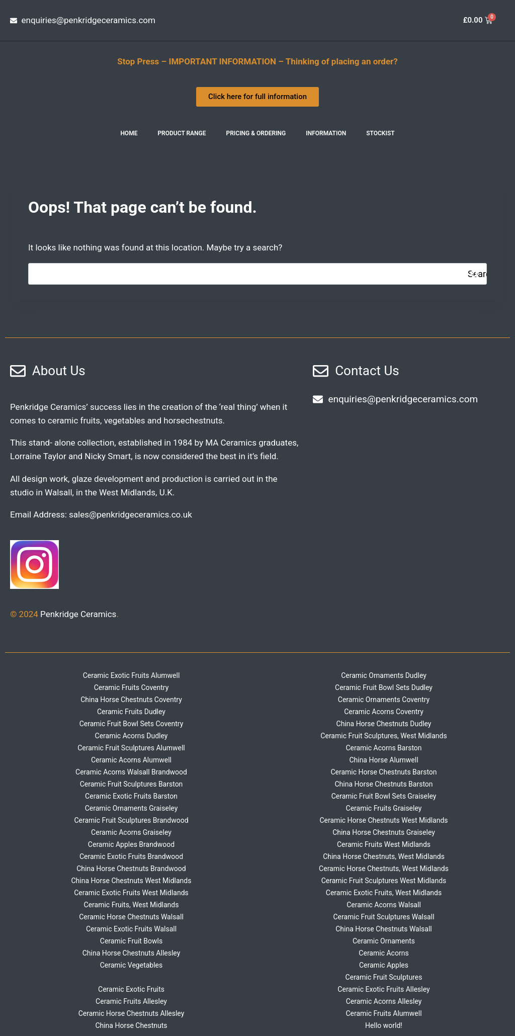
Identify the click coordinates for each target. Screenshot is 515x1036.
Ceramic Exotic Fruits (131, 989)
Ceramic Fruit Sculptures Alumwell (131, 748)
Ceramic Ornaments (384, 941)
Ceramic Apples (383, 965)
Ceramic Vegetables (131, 965)
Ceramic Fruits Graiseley (384, 808)
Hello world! (383, 1025)
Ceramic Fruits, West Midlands (131, 905)
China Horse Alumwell (383, 760)
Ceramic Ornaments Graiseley (131, 808)
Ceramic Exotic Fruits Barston (131, 796)
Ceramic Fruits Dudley (131, 712)
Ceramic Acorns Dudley (131, 736)
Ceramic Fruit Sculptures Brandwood (131, 820)
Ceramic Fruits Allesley (131, 1001)
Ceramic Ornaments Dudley (383, 675)
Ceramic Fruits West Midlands (384, 844)
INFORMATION (326, 133)
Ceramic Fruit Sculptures (384, 977)
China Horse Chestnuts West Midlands (131, 881)
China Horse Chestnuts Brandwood (131, 869)
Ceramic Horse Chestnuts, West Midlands (384, 869)
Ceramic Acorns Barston (383, 748)
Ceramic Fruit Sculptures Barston (131, 784)
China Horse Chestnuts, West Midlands (384, 856)
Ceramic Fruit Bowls (131, 941)
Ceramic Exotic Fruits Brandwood (131, 856)
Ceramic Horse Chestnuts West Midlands (383, 820)
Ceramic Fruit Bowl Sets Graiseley (384, 796)
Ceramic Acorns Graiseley (131, 832)
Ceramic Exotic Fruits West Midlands (131, 893)
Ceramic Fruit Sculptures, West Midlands (383, 736)
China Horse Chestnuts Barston (383, 784)
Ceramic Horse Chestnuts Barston (383, 772)
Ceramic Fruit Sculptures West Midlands (384, 881)
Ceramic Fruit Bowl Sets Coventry (131, 724)
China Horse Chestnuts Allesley (131, 953)
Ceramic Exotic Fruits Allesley (383, 989)
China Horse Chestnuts (131, 1025)
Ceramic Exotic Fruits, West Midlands (384, 893)
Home (128, 133)
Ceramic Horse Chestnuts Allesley (131, 1013)
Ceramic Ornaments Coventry (384, 700)
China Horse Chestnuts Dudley (384, 724)
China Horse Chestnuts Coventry (131, 700)
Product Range (181, 133)
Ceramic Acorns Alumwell (131, 760)
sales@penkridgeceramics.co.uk (130, 514)
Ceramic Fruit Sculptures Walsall (383, 917)
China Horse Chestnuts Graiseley (383, 832)
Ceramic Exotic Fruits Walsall (131, 929)
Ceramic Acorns (383, 953)
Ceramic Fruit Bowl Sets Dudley (384, 687)
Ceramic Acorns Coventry (383, 712)
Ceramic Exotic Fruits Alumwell (131, 675)
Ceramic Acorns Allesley (384, 1001)
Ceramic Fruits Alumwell (383, 1013)
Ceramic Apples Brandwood (131, 844)
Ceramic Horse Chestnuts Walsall (131, 917)
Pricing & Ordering (256, 133)
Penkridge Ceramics (78, 614)
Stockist (380, 133)
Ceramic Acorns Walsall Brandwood (131, 772)
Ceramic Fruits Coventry (131, 687)
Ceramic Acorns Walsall (384, 905)
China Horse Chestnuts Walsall (383, 929)
